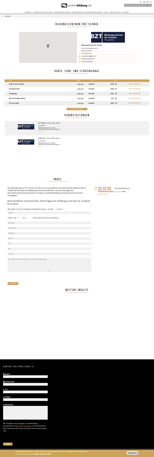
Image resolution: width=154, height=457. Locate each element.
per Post (59, 209)
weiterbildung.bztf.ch (86, 59)
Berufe (28, 12)
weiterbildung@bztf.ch (87, 56)
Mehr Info (40, 131)
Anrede (10, 218)
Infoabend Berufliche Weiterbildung (48, 129)
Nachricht (8, 405)
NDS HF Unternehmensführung (17, 98)
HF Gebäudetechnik (14, 89)
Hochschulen (78, 12)
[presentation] (23, 278)
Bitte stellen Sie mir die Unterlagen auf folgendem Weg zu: (27, 209)
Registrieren (103, 194)
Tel (6, 389)
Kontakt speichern (86, 61)
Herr (23, 218)
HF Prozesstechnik (14, 103)
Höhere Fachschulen (42, 12)
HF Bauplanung (13, 93)
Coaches (125, 12)
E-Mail (7, 397)
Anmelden (117, 191)
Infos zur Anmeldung (135, 84)
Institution (8, 382)
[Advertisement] (67, 326)
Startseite (8, 16)
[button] (48, 46)
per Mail (50, 209)
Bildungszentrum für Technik (91, 45)
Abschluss (114, 12)
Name (7, 374)
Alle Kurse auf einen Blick (77, 109)
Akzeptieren (132, 453)
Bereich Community (23, 426)
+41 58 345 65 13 (85, 53)
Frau (14, 218)
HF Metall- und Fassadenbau (16, 84)
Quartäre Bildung (93, 12)
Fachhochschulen (62, 12)
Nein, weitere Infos (43, 454)
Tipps (105, 12)
